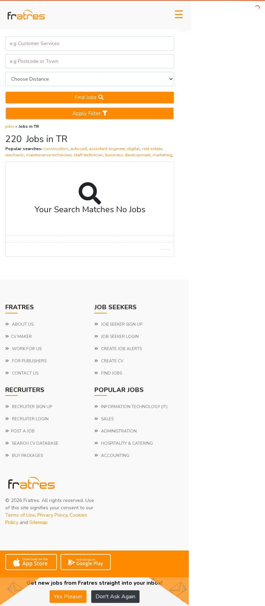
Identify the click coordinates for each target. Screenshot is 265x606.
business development (127, 155)
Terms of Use (20, 515)
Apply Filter (89, 113)
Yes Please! (68, 596)
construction (55, 149)
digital (133, 149)
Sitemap (38, 522)
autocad (78, 149)
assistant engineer (107, 149)
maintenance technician (48, 155)
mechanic (14, 155)
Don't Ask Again (115, 596)
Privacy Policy (52, 515)
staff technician (88, 155)
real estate (152, 149)
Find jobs (89, 97)
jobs (9, 126)
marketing (162, 155)
